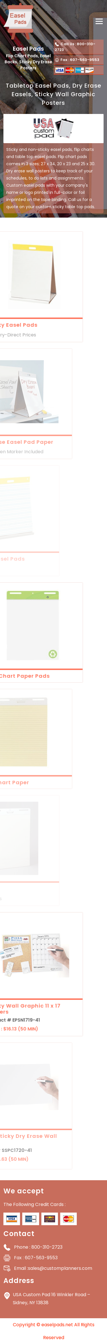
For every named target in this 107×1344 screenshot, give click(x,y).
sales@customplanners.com (53, 1268)
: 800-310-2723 (38, 1247)
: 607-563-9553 (36, 1257)
